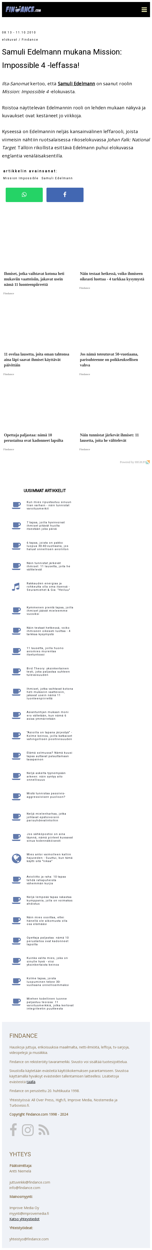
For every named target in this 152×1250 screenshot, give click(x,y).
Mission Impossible (21, 178)
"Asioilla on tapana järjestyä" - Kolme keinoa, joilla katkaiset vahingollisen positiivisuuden (49, 736)
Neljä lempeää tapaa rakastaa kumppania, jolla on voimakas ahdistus (50, 900)
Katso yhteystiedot (24, 1219)
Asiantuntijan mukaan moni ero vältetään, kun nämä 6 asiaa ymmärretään (48, 715)
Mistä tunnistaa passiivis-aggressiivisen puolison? (46, 795)
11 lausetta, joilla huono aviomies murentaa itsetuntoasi (45, 651)
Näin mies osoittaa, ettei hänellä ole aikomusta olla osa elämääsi (47, 920)
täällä (31, 1081)
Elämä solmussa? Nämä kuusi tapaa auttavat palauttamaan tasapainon (49, 756)
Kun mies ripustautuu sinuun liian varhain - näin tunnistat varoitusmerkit (49, 505)
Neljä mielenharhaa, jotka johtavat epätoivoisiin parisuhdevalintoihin (46, 817)
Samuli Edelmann (76, 84)
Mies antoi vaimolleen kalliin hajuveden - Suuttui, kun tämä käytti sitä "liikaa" (50, 858)
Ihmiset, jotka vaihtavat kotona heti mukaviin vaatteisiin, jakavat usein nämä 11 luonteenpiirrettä (50, 693)
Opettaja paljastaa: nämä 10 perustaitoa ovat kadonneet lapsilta (48, 941)
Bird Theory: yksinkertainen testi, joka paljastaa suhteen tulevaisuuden (48, 672)
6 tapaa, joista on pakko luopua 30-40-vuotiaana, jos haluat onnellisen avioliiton (48, 546)
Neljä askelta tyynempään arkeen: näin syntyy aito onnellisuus (46, 776)
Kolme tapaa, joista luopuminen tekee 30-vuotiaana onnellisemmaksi (48, 981)
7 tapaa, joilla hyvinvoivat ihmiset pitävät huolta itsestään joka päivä (46, 526)
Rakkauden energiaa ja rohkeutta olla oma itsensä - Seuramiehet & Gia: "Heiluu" (48, 587)
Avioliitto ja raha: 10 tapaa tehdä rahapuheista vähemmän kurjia (46, 880)
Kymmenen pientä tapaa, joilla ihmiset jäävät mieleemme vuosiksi (50, 611)
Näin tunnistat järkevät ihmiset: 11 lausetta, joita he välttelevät (48, 566)
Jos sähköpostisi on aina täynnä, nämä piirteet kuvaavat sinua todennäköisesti (50, 837)
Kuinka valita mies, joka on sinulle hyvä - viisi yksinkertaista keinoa (47, 961)
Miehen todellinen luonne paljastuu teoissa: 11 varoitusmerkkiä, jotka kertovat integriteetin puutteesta (50, 1003)
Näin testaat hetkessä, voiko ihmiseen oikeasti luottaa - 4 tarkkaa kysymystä (48, 631)
